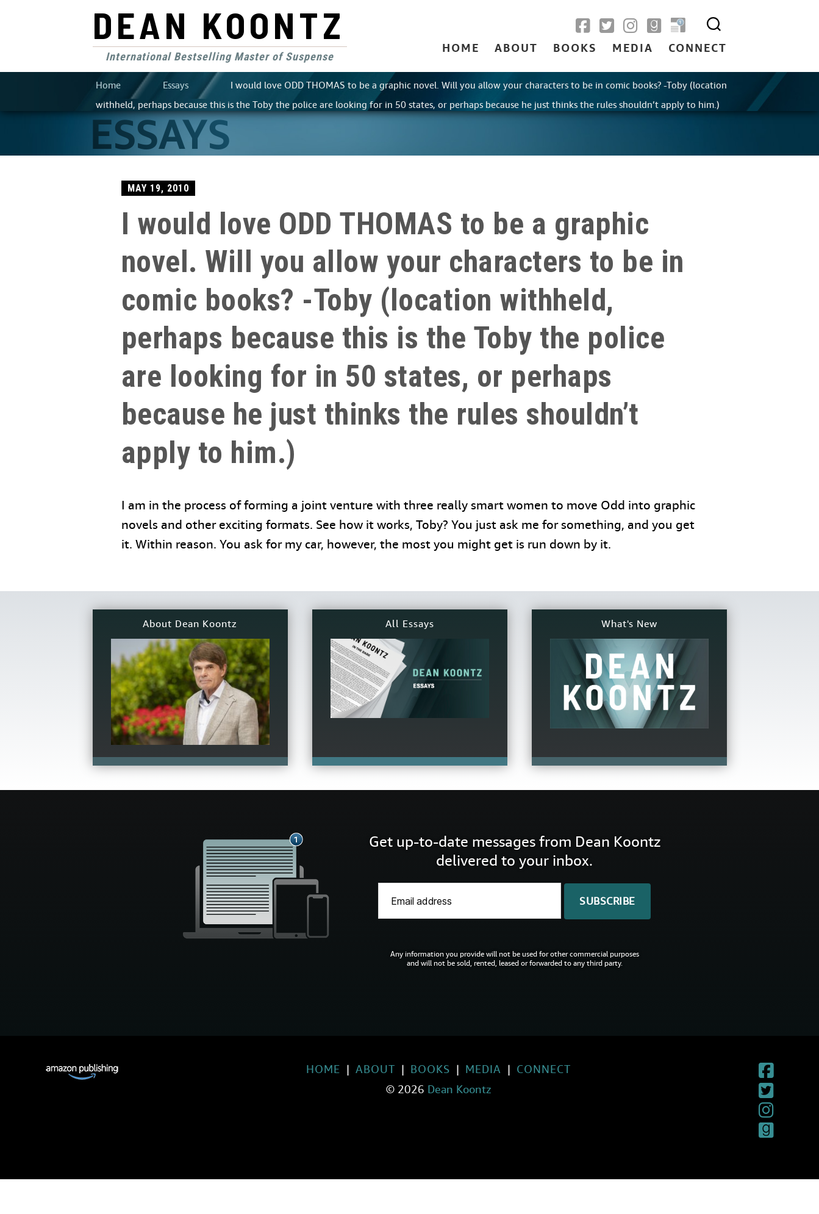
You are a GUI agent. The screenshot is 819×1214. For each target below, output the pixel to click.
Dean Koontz (219, 24)
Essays (175, 85)
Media (632, 49)
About (516, 49)
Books (575, 49)
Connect (697, 49)
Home (460, 49)
